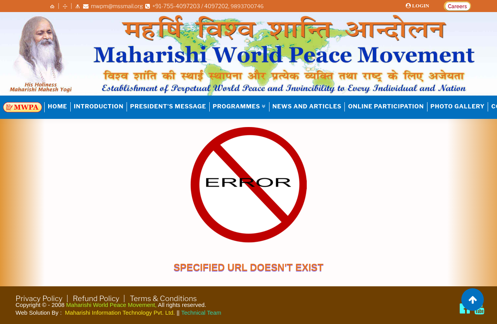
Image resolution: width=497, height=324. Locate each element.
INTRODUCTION (98, 106)
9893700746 (247, 6)
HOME (57, 106)
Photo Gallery (458, 106)
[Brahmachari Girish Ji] (479, 308)
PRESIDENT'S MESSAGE (168, 106)
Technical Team (201, 312)
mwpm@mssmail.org (112, 6)
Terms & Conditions (163, 298)
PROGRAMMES (239, 106)
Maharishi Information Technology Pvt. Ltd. (120, 312)
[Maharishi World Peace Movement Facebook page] (465, 308)
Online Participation (386, 106)
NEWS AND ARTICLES (307, 106)
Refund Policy (96, 298)
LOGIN (421, 6)
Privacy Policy (39, 298)
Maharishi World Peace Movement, (111, 304)
